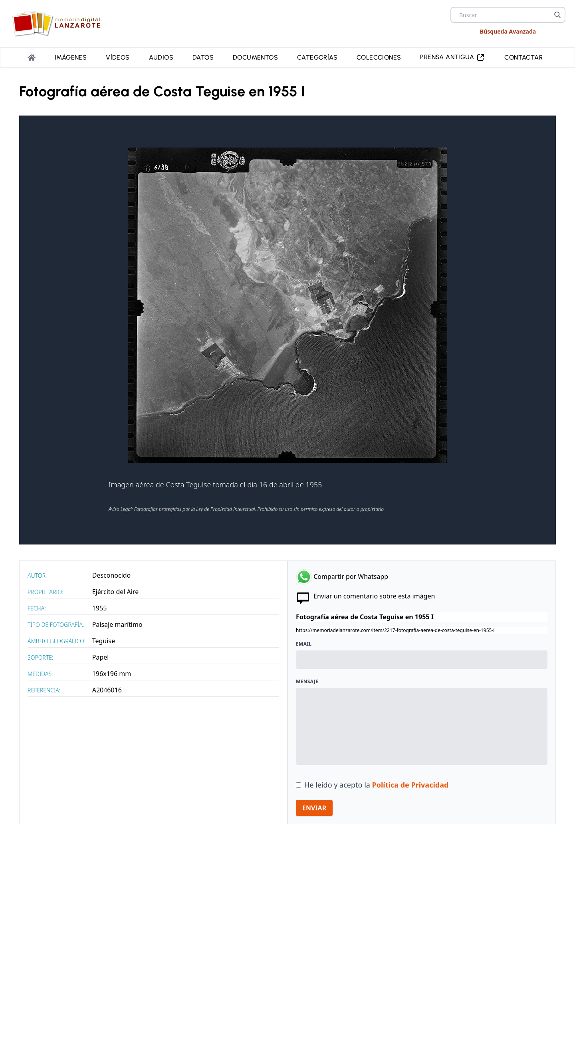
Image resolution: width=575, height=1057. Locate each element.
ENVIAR (314, 808)
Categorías (317, 57)
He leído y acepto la (376, 785)
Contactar (523, 57)
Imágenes (71, 57)
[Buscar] (557, 15)
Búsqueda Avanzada (508, 31)
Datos (203, 57)
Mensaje (307, 681)
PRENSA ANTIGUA (452, 57)
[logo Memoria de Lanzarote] (59, 23)
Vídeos (117, 57)
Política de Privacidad (410, 785)
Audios (161, 57)
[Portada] (31, 57)
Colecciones (379, 57)
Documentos (255, 57)
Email (303, 644)
